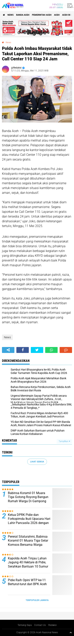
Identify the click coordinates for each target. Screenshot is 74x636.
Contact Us (40, 625)
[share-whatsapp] (51, 350)
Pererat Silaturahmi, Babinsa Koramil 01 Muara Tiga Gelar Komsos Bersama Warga (28, 541)
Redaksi (52, 625)
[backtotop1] (71, 632)
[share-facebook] (22, 350)
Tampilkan (64, 441)
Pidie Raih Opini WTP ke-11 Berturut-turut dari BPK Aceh (27, 582)
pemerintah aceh (42, 15)
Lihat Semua (37, 461)
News (10, 15)
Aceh (57, 15)
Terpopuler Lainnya (37, 600)
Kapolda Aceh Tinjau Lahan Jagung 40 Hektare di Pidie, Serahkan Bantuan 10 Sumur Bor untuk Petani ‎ (28, 564)
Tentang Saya (25, 625)
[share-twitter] (37, 350)
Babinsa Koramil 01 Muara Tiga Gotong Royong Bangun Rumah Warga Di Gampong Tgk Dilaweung (28, 499)
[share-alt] (8, 350)
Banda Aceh (22, 15)
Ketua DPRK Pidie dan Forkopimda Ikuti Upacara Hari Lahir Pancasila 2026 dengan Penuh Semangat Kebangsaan (29, 521)
